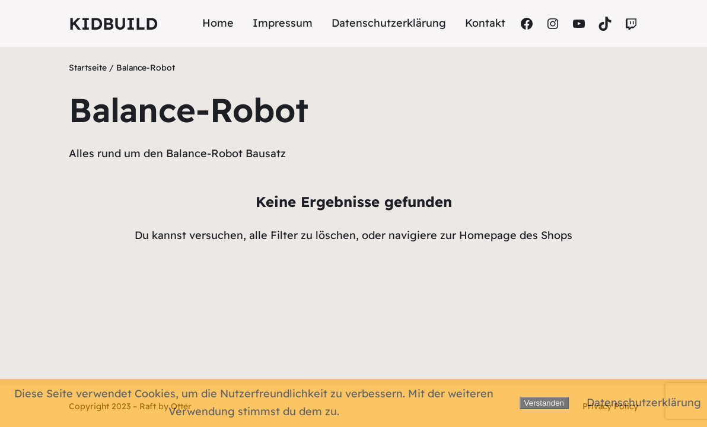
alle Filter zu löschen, (304, 235)
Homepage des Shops (515, 235)
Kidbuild (113, 23)
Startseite (88, 67)
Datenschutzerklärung (644, 402)
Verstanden (544, 403)
